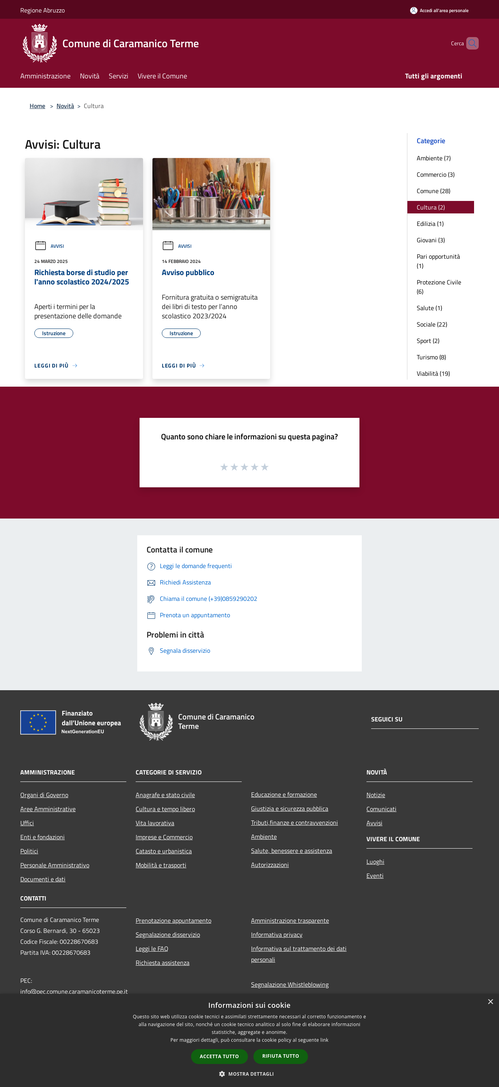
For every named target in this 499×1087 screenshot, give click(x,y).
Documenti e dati (42, 879)
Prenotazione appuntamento (173, 920)
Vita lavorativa (155, 823)
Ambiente (264, 836)
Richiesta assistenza (162, 962)
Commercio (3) (436, 174)
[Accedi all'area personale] (439, 10)
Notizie (375, 794)
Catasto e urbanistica (164, 851)
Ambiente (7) (434, 158)
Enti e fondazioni (42, 837)
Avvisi (49, 246)
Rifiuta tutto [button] (280, 1056)
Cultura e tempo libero (165, 808)
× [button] (490, 1002)
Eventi (375, 875)
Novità (65, 105)
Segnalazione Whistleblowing (290, 984)
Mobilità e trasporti (161, 865)
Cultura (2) (431, 207)
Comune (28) (433, 190)
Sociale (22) (432, 324)
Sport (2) (428, 340)
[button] (249, 1074)
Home (37, 105)
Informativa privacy (277, 934)
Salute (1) (429, 308)
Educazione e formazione (284, 794)
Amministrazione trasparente (290, 920)
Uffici (27, 823)
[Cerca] (469, 43)
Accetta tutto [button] (219, 1056)
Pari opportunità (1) (438, 261)
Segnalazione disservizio (168, 934)
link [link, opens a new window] (324, 1040)
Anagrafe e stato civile (165, 794)
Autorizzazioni (270, 864)
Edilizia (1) (430, 223)
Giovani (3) (431, 240)
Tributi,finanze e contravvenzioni (294, 822)
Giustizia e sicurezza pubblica (289, 808)
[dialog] (249, 1040)
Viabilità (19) (433, 373)
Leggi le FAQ (152, 948)
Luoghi (375, 861)
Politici (29, 851)
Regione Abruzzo (42, 10)
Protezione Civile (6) (439, 286)
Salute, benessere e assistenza (291, 850)
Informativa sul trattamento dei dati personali (299, 954)
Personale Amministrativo (54, 865)
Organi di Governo (44, 794)
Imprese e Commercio (164, 837)
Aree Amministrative (48, 808)
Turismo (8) (431, 357)
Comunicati (381, 808)
